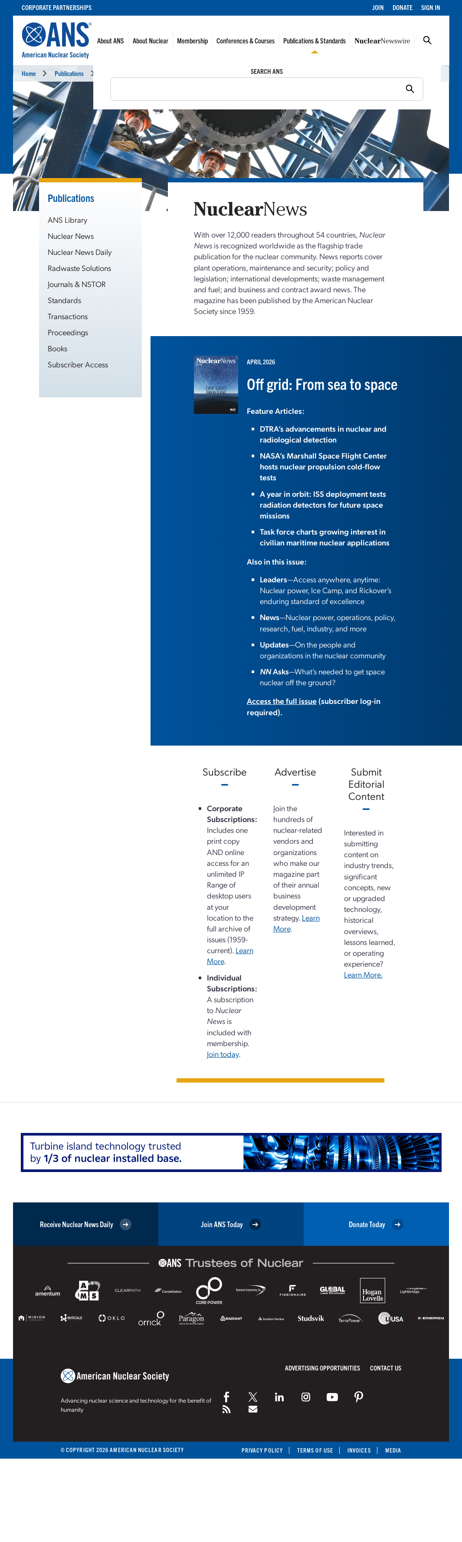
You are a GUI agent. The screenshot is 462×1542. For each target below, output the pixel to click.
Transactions (68, 316)
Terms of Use (315, 1450)
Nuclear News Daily (79, 252)
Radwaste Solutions (79, 268)
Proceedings (68, 332)
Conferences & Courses (245, 40)
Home (29, 73)
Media (393, 1450)
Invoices (359, 1450)
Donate (403, 7)
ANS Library (67, 220)
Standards (64, 300)
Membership (192, 40)
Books (57, 348)
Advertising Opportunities (322, 1368)
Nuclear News (119, 73)
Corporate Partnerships (57, 7)
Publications (69, 73)
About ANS (110, 40)
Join (378, 7)
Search (427, 40)
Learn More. (363, 974)
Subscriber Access (78, 364)
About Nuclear (150, 40)
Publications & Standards (314, 40)
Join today (223, 1054)
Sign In (430, 7)
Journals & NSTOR (77, 284)
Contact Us (385, 1368)
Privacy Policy (262, 1450)
